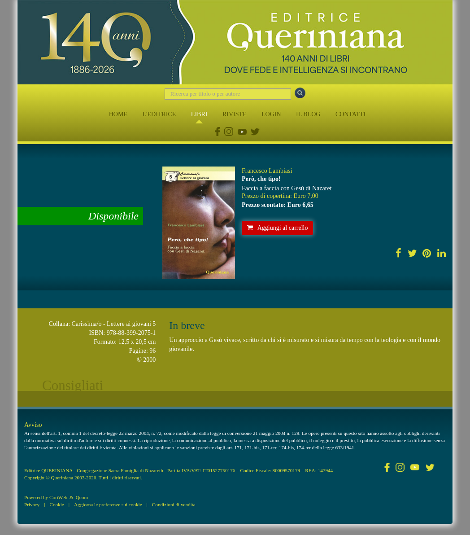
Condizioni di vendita (174, 504)
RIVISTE (234, 114)
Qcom (82, 497)
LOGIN (271, 114)
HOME (118, 114)
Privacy (31, 504)
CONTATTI (350, 114)
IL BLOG (308, 114)
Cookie (56, 504)
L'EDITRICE (159, 114)
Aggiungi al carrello (277, 227)
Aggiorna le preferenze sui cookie (108, 504)
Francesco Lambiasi (267, 170)
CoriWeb (58, 497)
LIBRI (199, 114)
